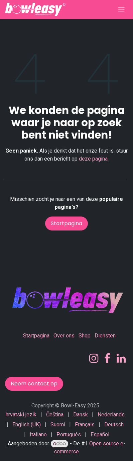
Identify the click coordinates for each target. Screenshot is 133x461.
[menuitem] (21, 415)
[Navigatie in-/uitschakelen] (121, 9)
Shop (85, 335)
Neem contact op (34, 383)
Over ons (64, 335)
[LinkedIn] (121, 358)
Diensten (105, 335)
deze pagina (93, 159)
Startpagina (66, 223)
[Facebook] (107, 358)
